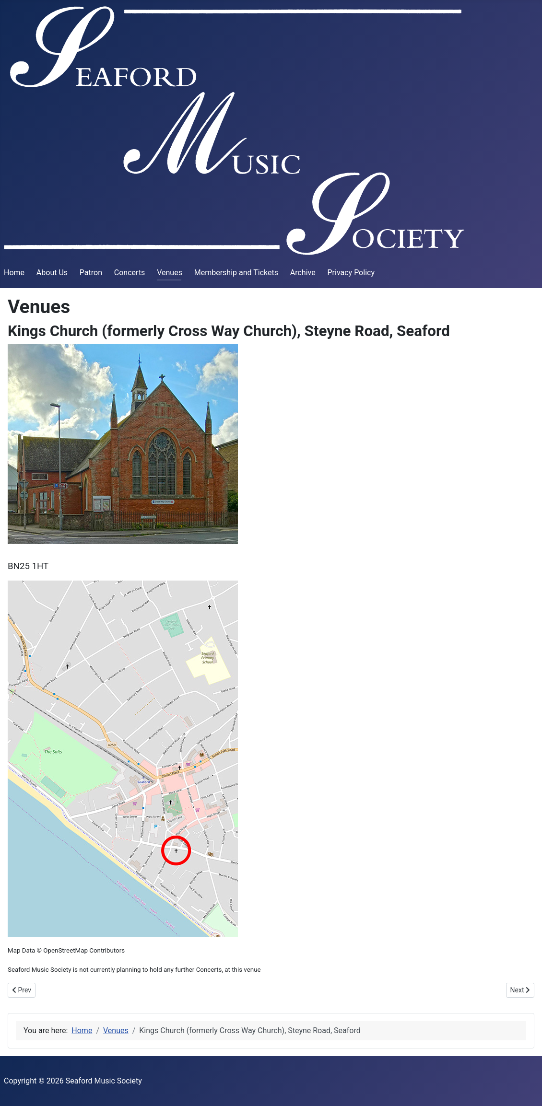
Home (14, 272)
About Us (52, 272)
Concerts (129, 272)
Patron (91, 272)
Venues (169, 272)
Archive (303, 272)
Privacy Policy (351, 272)
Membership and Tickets (236, 272)
